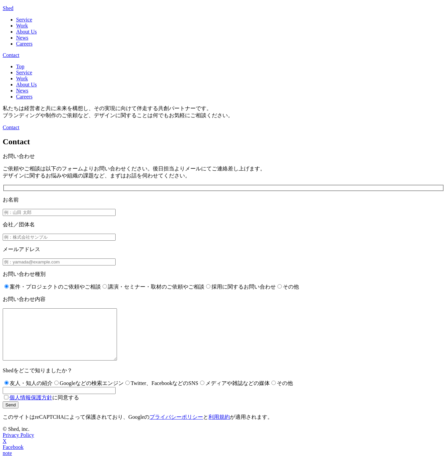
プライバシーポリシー (176, 427)
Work (22, 25)
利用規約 (219, 427)
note (7, 463)
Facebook (13, 457)
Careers (24, 44)
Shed (8, 8)
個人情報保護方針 (30, 407)
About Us (26, 31)
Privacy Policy (18, 445)
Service (24, 19)
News (22, 38)
